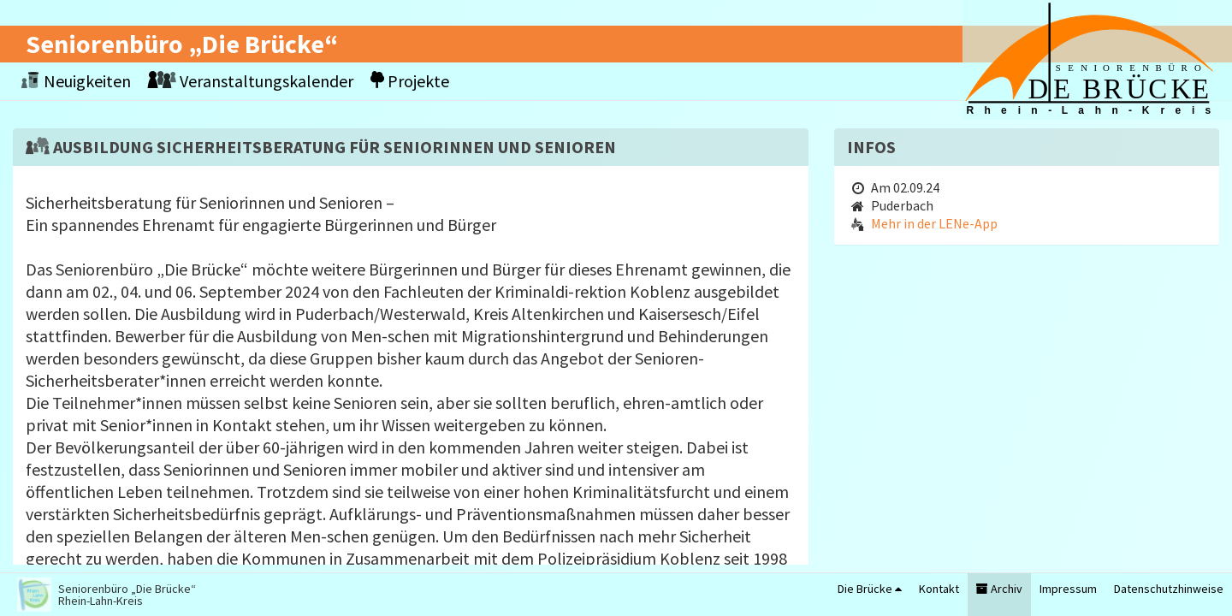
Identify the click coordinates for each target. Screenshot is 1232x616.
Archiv (999, 588)
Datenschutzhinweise (1168, 588)
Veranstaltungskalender (250, 81)
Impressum (1068, 588)
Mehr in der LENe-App (934, 223)
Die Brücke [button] (870, 588)
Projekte (409, 81)
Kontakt (939, 588)
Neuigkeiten (76, 81)
